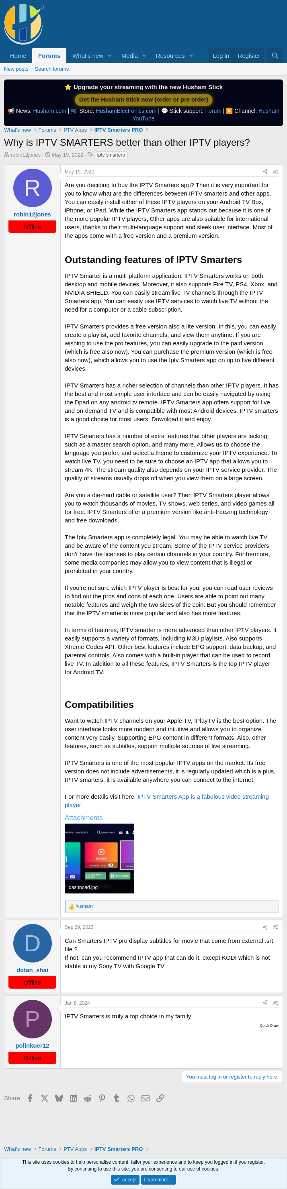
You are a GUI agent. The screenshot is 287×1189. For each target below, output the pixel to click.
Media (129, 55)
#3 (276, 1003)
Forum (213, 111)
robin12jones (26, 155)
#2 (276, 927)
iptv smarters (111, 155)
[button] (109, 55)
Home (18, 55)
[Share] (265, 172)
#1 (276, 172)
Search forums (52, 69)
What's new (87, 55)
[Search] (275, 55)
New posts (16, 69)
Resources (170, 55)
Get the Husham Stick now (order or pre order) (143, 99)
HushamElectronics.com (126, 111)
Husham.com (49, 111)
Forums (49, 55)
